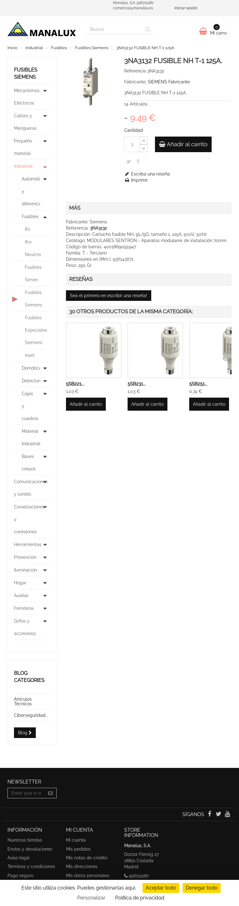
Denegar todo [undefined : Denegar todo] (202, 888)
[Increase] (144, 140)
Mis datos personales (87, 875)
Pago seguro (20, 875)
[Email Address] (26, 793)
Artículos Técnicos (23, 701)
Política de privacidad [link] (139, 898)
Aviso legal (18, 857)
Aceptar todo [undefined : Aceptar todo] (161, 888)
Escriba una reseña (147, 173)
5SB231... (137, 384)
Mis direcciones (81, 866)
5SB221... (75, 384)
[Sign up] (51, 793)
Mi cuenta (76, 840)
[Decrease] (144, 148)
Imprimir (136, 180)
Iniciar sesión (186, 8)
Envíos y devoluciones (29, 849)
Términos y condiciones (31, 866)
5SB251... (198, 384)
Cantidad (133, 130)
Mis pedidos (78, 849)
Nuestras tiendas (24, 840)
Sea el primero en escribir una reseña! (108, 295)
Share (138, 161)
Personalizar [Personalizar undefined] (91, 898)
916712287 (139, 875)
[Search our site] (114, 29)
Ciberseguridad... (31, 715)
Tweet (128, 161)
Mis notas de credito (86, 857)
